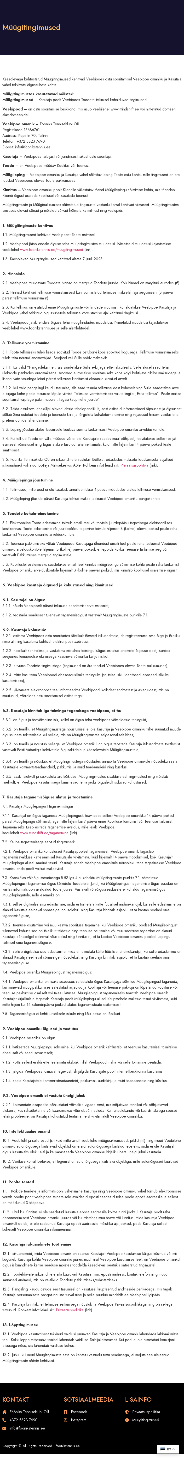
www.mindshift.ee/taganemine (44, 833)
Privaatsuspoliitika (134, 465)
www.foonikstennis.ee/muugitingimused (51, 249)
